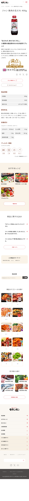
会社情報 (3, 447)
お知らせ (4, 476)
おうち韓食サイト (5, 461)
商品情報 (3, 429)
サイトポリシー (9, 493)
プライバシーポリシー (18, 493)
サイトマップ (21, 495)
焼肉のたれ (20, 266)
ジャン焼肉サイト (5, 456)
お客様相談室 (5, 443)
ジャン (14, 266)
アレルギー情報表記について (18, 157)
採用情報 (3, 452)
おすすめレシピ (5, 434)
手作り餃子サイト (5, 465)
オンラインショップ (23, 476)
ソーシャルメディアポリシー (11, 495)
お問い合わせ (12, 476)
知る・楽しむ (4, 438)
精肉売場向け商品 (7, 266)
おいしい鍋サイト (5, 470)
